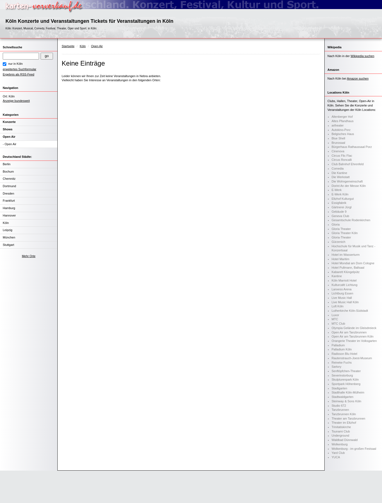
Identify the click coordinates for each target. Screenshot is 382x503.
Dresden (8, 193)
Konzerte (9, 121)
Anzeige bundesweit (16, 100)
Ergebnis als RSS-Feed (18, 74)
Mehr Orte (29, 256)
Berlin (6, 164)
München (9, 237)
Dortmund (9, 186)
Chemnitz (9, 178)
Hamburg (9, 208)
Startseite (68, 46)
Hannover (9, 215)
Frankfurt (9, 200)
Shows (7, 129)
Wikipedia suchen (362, 56)
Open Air (9, 136)
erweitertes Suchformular (19, 69)
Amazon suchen (358, 78)
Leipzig (7, 230)
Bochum (8, 171)
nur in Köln (15, 63)
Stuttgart (8, 244)
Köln (6, 222)
